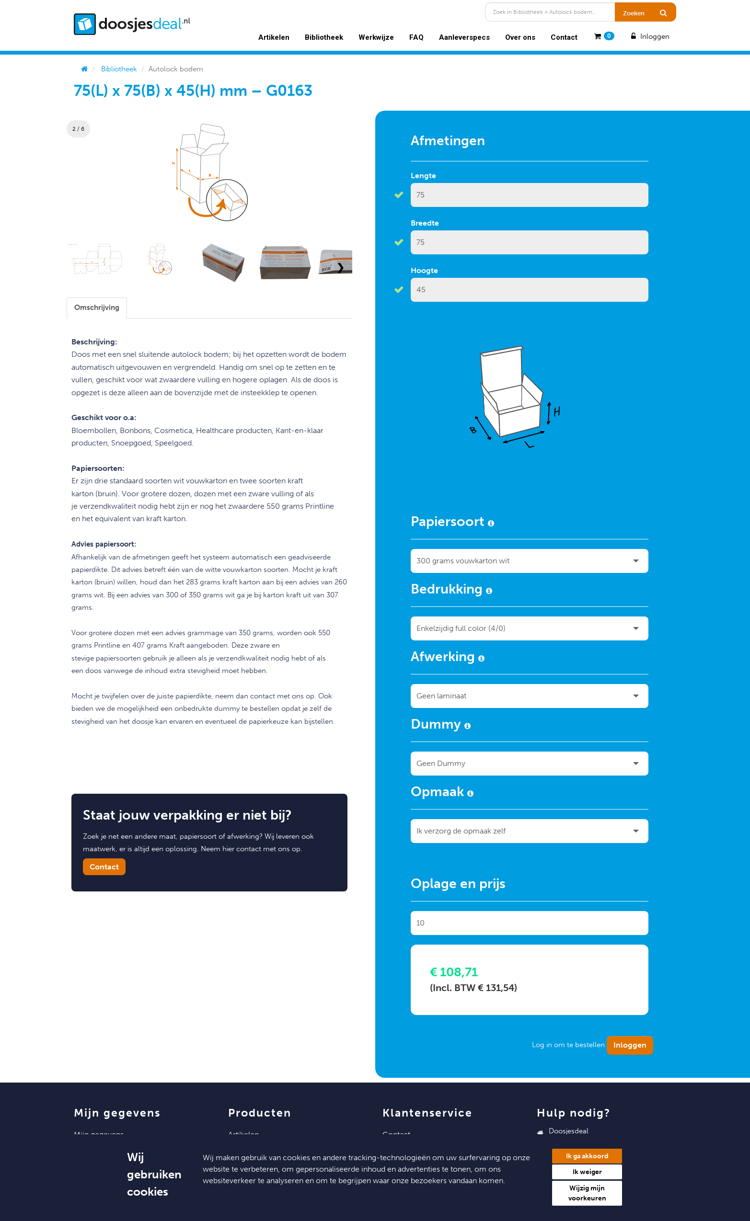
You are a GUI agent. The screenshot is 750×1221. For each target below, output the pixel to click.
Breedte (425, 223)
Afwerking (448, 658)
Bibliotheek (324, 37)
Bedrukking (451, 590)
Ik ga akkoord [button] (587, 1156)
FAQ (416, 37)
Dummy (441, 725)
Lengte (423, 175)
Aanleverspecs (464, 37)
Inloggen (649, 36)
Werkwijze (376, 37)
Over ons (520, 37)
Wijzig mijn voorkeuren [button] (587, 1193)
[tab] (97, 307)
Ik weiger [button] (587, 1172)
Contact (564, 37)
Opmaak (442, 793)
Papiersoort (452, 523)
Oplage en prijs (458, 885)
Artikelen (273, 37)
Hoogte (424, 270)
